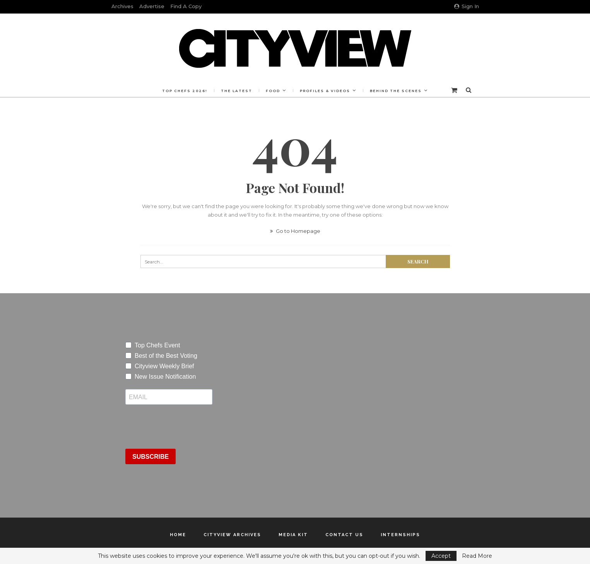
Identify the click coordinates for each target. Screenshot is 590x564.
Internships (400, 534)
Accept (441, 555)
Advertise (151, 6)
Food (273, 91)
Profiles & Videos (326, 91)
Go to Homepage (295, 231)
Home (178, 534)
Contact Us (344, 534)
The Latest (235, 91)
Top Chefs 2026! (182, 91)
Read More (477, 556)
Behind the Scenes (398, 91)
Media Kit (293, 534)
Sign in (466, 6)
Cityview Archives (232, 534)
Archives (122, 6)
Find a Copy (186, 6)
